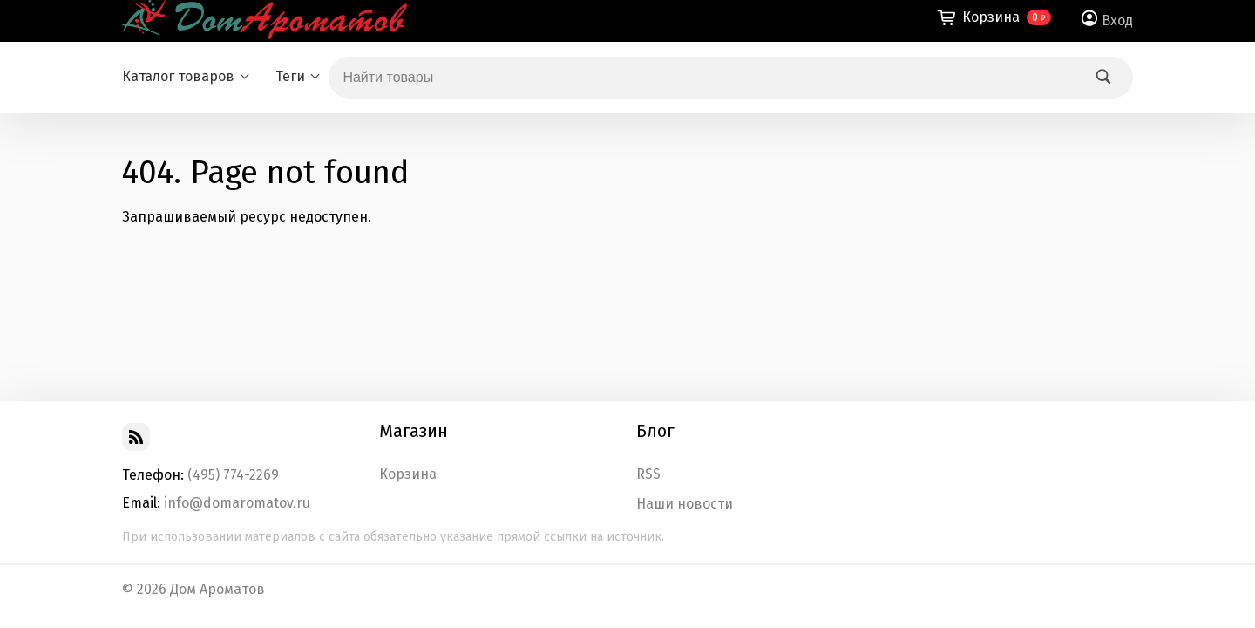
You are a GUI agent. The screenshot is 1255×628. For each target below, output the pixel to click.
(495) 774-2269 (233, 475)
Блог (655, 431)
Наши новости (684, 504)
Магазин (413, 431)
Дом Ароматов (217, 589)
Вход (1117, 20)
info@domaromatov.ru (237, 503)
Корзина (408, 474)
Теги (290, 76)
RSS (648, 474)
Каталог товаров (178, 76)
